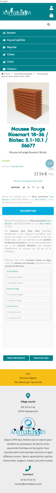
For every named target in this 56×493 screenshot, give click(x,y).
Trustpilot (4, 1)
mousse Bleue (12, 271)
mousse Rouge (13, 289)
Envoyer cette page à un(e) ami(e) (28, 181)
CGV (28, 374)
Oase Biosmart (17, 166)
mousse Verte (12, 306)
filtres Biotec (40, 199)
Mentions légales (28, 378)
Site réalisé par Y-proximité (28, 382)
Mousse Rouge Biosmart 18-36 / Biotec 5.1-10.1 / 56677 (28, 138)
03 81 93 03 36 (28, 480)
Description (28, 210)
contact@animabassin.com (28, 484)
